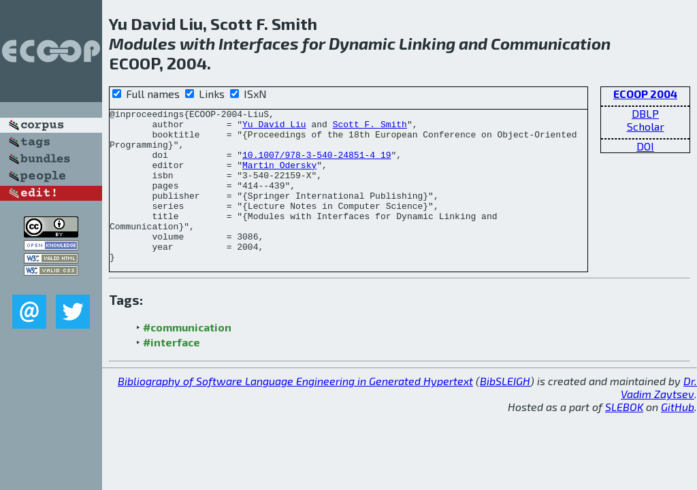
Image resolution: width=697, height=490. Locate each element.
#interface (171, 360)
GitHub (677, 425)
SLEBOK (624, 425)
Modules (142, 43)
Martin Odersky (279, 177)
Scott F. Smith (370, 128)
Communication (551, 43)
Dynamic (362, 43)
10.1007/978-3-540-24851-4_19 (316, 165)
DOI (645, 146)
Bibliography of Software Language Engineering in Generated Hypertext (295, 399)
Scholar (645, 126)
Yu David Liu (274, 128)
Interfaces (258, 43)
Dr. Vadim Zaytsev (659, 406)
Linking (427, 43)
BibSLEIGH (505, 399)
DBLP (645, 113)
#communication (187, 345)
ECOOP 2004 (645, 93)
